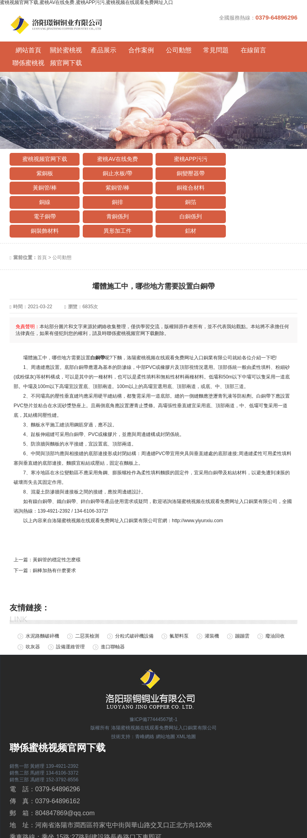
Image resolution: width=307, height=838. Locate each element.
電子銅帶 (44, 187)
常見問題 (207, 47)
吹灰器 (33, 617)
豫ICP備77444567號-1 (153, 690)
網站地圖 (165, 707)
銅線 (116, 173)
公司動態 (171, 47)
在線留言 (243, 47)
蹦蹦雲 (242, 607)
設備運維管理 (70, 617)
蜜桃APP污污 (188, 144)
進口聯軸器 (113, 617)
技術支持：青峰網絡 (132, 707)
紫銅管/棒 (260, 158)
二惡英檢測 (87, 607)
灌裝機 (212, 607)
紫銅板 (259, 144)
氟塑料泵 (179, 607)
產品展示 (99, 47)
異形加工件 (44, 201)
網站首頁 (27, 47)
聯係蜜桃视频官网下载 (279, 49)
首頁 (42, 228)
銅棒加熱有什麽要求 (54, 541)
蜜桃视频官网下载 (44, 144)
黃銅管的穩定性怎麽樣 (57, 530)
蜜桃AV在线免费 (116, 144)
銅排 (187, 173)
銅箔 (259, 173)
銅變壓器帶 (116, 158)
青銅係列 (116, 187)
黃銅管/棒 (188, 158)
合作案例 (135, 47)
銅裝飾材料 (260, 187)
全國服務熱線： (258, 17)
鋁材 (116, 201)
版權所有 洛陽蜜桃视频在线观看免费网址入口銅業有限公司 (153, 698)
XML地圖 (186, 707)
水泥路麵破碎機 (42, 607)
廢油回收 (275, 607)
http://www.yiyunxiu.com (197, 491)
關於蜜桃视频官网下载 (64, 49)
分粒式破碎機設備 (134, 607)
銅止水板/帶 (44, 158)
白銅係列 (188, 187)
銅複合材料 (44, 173)
